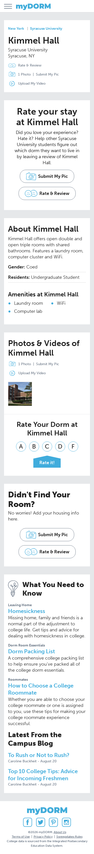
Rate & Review (29, 65)
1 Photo (18, 74)
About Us (60, 832)
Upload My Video (32, 83)
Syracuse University (46, 28)
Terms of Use (21, 836)
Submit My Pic (47, 74)
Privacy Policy (43, 836)
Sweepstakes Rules (69, 836)
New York (16, 28)
